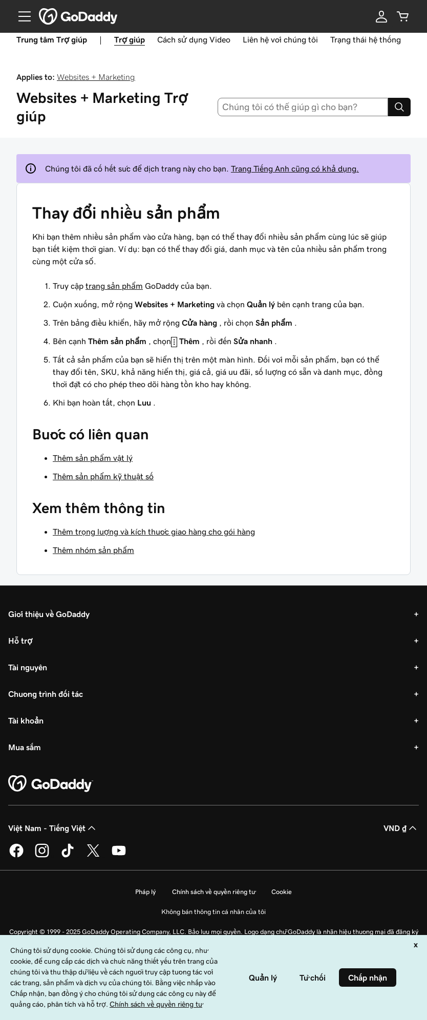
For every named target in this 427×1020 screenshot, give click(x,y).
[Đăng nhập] (381, 16)
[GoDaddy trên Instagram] (42, 856)
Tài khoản (26, 720)
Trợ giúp (129, 39)
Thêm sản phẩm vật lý (93, 458)
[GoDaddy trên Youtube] (119, 856)
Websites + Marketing (96, 77)
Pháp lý (145, 891)
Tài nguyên (27, 667)
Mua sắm (24, 747)
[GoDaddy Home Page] (50, 784)
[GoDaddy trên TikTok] (67, 856)
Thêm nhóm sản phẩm (93, 550)
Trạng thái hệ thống (365, 39)
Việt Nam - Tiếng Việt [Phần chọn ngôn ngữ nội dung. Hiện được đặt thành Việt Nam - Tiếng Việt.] (53, 828)
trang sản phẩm (114, 286)
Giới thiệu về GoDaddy (49, 614)
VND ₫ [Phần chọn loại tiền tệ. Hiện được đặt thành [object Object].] (401, 828)
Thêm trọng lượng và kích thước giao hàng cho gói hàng (154, 531)
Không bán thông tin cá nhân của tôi (213, 911)
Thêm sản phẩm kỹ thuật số (103, 476)
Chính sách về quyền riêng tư (213, 891)
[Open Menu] (20, 16)
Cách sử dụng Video (193, 39)
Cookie (281, 891)
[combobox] (303, 107)
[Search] (399, 107)
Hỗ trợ (20, 640)
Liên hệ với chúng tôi (280, 39)
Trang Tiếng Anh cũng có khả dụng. (295, 168)
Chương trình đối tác (45, 694)
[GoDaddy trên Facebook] (16, 856)
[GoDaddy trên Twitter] (93, 856)
